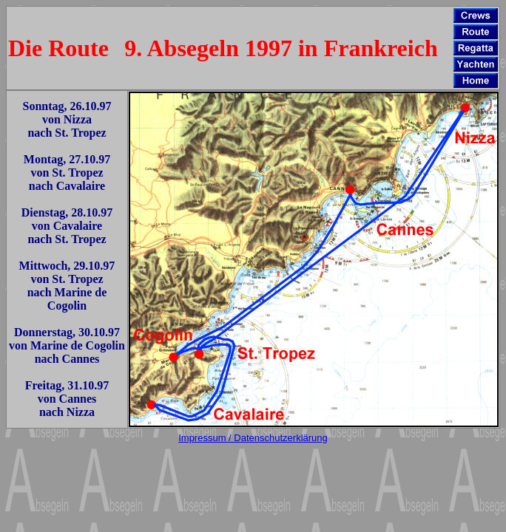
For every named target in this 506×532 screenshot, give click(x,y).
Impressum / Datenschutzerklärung (253, 437)
